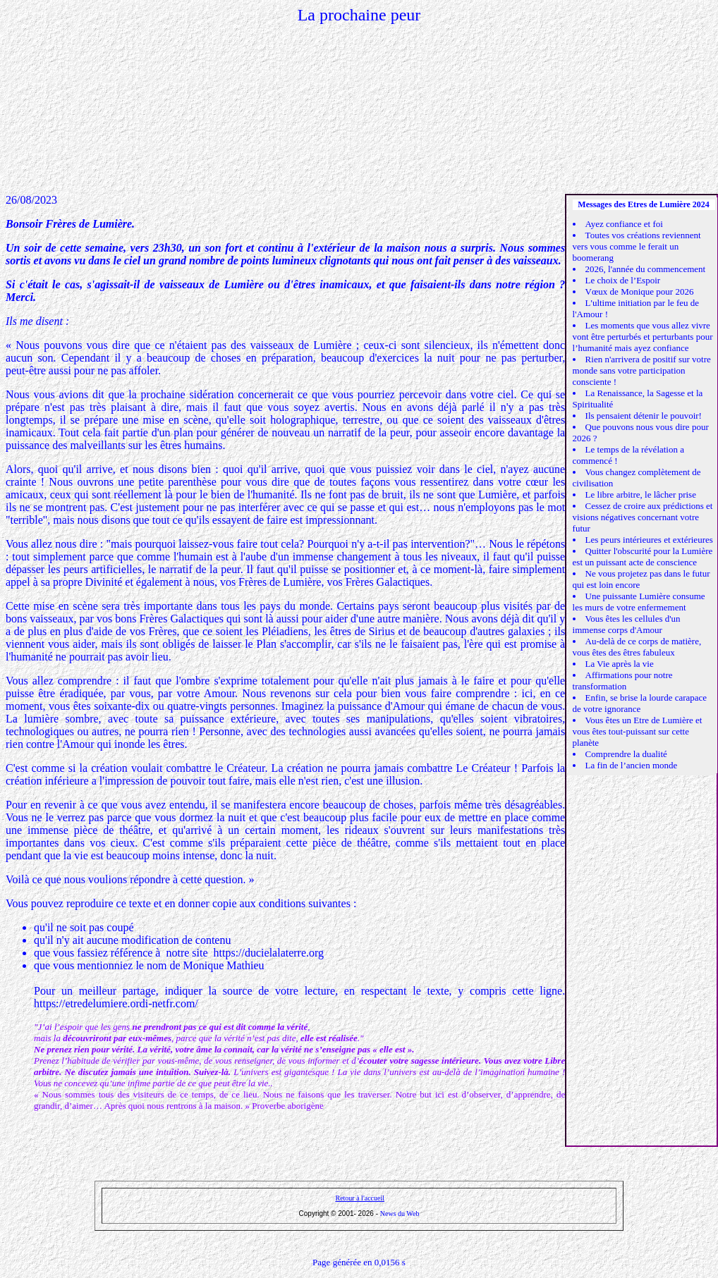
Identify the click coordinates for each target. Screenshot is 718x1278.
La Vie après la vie (619, 663)
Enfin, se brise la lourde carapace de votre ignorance (640, 703)
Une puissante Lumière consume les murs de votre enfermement (639, 602)
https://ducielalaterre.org (269, 953)
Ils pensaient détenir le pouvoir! (643, 415)
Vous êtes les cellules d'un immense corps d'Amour (627, 624)
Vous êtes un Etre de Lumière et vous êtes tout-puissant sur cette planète (637, 731)
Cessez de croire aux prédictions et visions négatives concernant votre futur (643, 517)
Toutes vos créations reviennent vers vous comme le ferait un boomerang (637, 246)
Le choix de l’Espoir (623, 280)
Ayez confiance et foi (624, 224)
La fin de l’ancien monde (631, 765)
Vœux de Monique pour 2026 (639, 291)
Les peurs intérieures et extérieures (649, 539)
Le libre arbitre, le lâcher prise (640, 494)
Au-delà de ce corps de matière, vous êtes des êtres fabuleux (637, 647)
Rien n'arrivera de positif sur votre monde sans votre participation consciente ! (642, 370)
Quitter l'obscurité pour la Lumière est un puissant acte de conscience (643, 556)
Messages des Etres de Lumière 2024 (644, 204)
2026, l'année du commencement (645, 269)
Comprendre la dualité (626, 754)
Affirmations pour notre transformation (623, 681)
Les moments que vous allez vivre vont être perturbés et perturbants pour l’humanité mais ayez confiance (643, 336)
